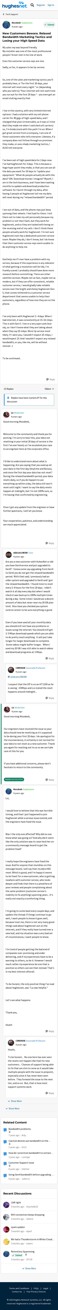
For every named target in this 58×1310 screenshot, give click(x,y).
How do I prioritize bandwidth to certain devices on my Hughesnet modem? (30, 1153)
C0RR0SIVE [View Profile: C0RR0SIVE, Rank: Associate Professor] (20, 668)
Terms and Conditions (19, 1288)
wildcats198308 (18, 676)
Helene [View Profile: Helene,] (29, 1218)
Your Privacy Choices (36, 1291)
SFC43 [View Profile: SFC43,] (29, 1259)
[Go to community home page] (15, 5)
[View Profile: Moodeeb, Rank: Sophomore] (6, 25)
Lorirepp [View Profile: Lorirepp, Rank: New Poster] (26, 1156)
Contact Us (17, 1291)
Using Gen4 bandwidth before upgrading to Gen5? (31, 1174)
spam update (18, 1227)
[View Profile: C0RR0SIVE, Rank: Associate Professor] (11, 670)
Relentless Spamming (22, 1251)
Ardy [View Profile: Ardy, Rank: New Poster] (24, 1135)
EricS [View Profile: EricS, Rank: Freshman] (24, 1147)
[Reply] (51, 379)
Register (41, 5)
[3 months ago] (17, 1207)
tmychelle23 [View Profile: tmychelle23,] (32, 1206)
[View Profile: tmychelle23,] (6, 1205)
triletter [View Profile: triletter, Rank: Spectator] (25, 1169)
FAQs (36, 1288)
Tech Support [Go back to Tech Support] (10, 14)
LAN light (16, 1202)
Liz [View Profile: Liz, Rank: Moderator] (12, 412)
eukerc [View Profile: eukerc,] (29, 1243)
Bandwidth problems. (20, 1129)
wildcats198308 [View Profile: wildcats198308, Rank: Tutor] (20, 552)
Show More (15, 1101)
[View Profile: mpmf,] (6, 1229)
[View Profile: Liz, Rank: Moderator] (6, 415)
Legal (45, 1288)
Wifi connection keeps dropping (28, 1214)
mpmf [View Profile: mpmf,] (29, 1231)
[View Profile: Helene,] (6, 1217)
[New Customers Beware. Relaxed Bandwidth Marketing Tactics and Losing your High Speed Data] (16, 416)
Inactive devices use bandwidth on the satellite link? (28, 1141)
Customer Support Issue (21, 1162)
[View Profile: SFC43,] (6, 1254)
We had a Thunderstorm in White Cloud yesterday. (31, 1239)
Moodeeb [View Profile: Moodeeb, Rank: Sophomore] (16, 22)
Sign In (51, 5)
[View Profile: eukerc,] (6, 1242)
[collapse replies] (29, 410)
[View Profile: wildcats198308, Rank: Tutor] (9, 555)
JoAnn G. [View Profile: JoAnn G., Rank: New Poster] (26, 1178)
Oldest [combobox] (49, 389)
